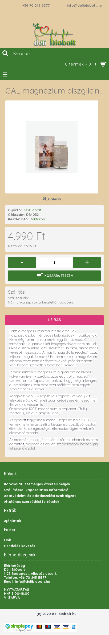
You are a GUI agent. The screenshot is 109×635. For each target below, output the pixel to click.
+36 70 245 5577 (36, 5)
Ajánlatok (12, 521)
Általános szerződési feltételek (31, 501)
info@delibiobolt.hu (84, 5)
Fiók (7, 540)
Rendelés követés (19, 546)
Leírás (54, 319)
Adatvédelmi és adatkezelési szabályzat (40, 496)
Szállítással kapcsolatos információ (36, 490)
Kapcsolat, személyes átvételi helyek (37, 484)
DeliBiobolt (32, 210)
